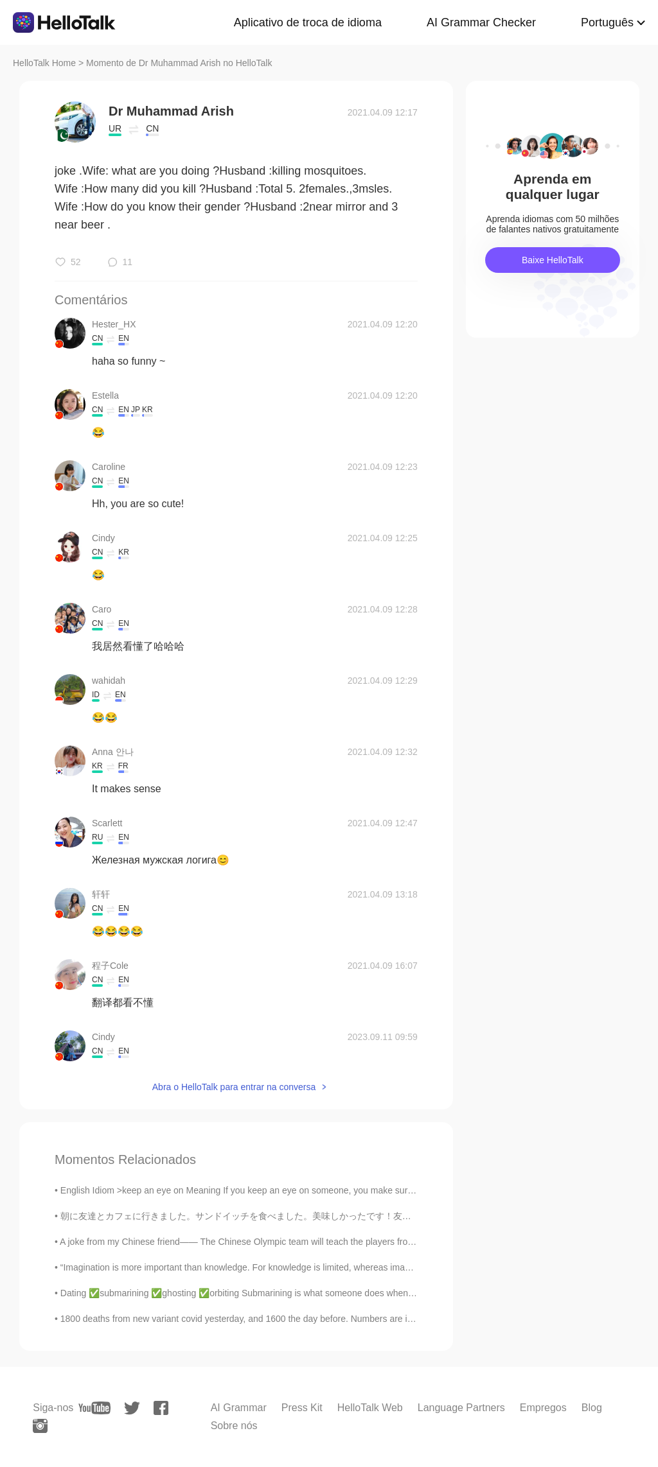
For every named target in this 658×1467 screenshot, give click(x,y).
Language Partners (461, 1407)
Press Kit (302, 1407)
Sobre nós (234, 1425)
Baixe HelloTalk (552, 260)
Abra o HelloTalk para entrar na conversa (234, 1087)
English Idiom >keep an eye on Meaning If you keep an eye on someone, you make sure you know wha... (270, 1190)
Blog (592, 1407)
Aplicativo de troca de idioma (308, 22)
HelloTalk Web (370, 1407)
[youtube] (94, 1408)
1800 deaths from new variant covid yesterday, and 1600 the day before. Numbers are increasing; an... (264, 1319)
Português (607, 22)
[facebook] (161, 1408)
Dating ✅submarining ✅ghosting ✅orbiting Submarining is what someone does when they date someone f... (280, 1293)
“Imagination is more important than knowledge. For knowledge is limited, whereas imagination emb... (262, 1267)
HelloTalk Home (44, 63)
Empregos (543, 1407)
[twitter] (132, 1408)
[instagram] (40, 1426)
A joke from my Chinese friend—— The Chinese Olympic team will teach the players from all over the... (264, 1242)
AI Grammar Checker (481, 22)
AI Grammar (239, 1407)
